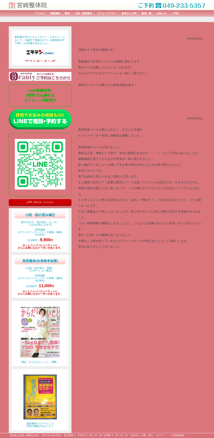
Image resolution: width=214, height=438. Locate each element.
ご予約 (175, 13)
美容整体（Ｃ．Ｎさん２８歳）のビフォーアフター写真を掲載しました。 (134, 111)
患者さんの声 (129, 13)
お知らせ (161, 13)
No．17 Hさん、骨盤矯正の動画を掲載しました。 (118, 32)
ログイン (160, 435)
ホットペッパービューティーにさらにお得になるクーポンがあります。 (40, 246)
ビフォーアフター (107, 13)
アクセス (40, 13)
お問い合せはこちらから (40, 202)
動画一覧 (146, 13)
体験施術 (55, 13)
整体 (67, 13)
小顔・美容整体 (83, 13)
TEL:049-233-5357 (51, 435)
